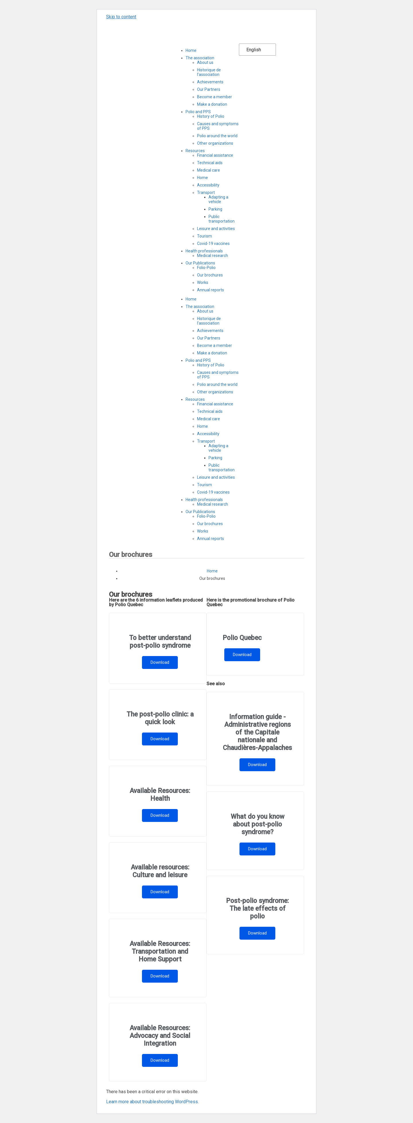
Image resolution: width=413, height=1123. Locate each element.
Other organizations (215, 143)
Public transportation (222, 218)
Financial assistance (215, 155)
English (253, 49)
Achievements (210, 82)
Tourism (204, 236)
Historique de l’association (209, 72)
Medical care (208, 170)
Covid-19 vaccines (213, 243)
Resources (195, 150)
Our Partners (208, 89)
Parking (215, 209)
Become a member (214, 97)
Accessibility (208, 185)
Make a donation (212, 104)
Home (191, 50)
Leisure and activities (216, 228)
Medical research (212, 255)
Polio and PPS (198, 111)
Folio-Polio (206, 267)
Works (202, 282)
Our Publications (200, 263)
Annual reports (210, 290)
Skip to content (121, 16)
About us (205, 62)
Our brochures (210, 275)
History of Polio (210, 116)
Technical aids (210, 162)
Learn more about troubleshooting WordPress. (152, 1101)
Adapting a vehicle (218, 199)
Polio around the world (217, 135)
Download (160, 662)
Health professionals (204, 251)
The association (200, 58)
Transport (206, 192)
